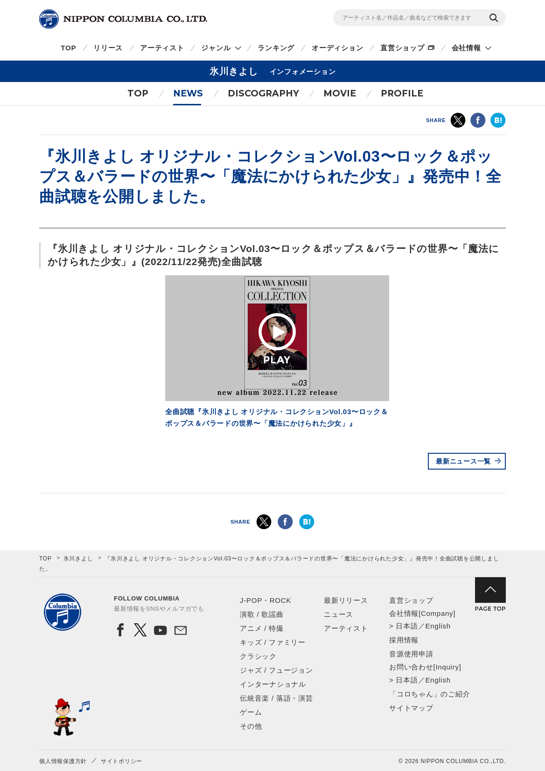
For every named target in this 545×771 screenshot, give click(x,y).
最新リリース (346, 600)
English (437, 626)
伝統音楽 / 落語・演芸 (276, 698)
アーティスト (162, 48)
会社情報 (466, 48)
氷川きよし (78, 558)
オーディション (337, 48)
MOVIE (339, 93)
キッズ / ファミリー (273, 642)
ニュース (338, 614)
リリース (108, 48)
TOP (68, 48)
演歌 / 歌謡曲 (262, 614)
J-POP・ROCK (265, 600)
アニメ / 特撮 (262, 628)
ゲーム (251, 712)
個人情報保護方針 (63, 761)
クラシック (258, 656)
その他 (251, 726)
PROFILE (402, 93)
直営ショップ (402, 48)
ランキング (276, 48)
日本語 (407, 626)
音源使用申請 (411, 654)
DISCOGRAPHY (263, 93)
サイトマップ (411, 708)
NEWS (188, 93)
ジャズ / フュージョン (276, 670)
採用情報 (404, 640)
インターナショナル (273, 684)
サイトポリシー (121, 761)
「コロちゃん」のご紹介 (429, 694)
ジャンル (216, 48)
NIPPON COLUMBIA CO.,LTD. (123, 19)
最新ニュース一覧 (463, 461)
